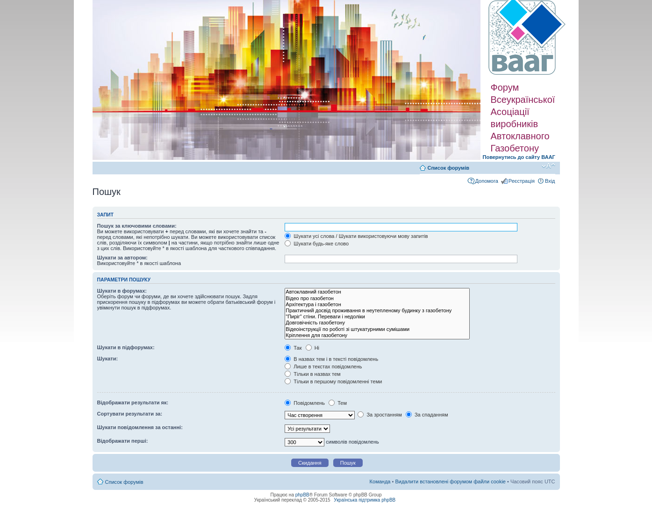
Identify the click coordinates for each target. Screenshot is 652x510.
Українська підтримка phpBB (364, 500)
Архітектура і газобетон (377, 305)
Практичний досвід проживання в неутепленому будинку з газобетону (377, 311)
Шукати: (107, 358)
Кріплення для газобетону (377, 335)
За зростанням (379, 414)
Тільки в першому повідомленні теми (333, 381)
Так (293, 348)
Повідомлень (305, 403)
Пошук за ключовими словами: (137, 226)
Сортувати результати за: (130, 414)
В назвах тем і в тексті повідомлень (331, 359)
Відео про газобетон (377, 298)
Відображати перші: (122, 441)
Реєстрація (522, 181)
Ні (312, 348)
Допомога (486, 181)
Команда (380, 481)
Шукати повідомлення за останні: (140, 427)
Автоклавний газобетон (377, 292)
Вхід (550, 181)
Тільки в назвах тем (312, 374)
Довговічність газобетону (377, 323)
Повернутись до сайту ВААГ (519, 157)
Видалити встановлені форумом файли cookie (450, 481)
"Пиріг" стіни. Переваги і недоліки (377, 317)
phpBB (302, 494)
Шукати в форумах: (122, 291)
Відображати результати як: (133, 402)
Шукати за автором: (122, 257)
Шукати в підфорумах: (126, 347)
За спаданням (427, 414)
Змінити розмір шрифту (548, 166)
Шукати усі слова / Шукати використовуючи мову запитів (356, 236)
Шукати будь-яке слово (317, 243)
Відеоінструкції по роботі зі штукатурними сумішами (377, 329)
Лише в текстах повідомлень (323, 366)
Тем (338, 403)
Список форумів (448, 168)
